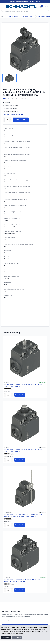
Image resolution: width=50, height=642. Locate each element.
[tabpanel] (25, 49)
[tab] (9, 78)
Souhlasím (6, 637)
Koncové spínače (28, 16)
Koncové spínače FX (44, 16)
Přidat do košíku (21, 119)
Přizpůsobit (17, 637)
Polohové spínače (13, 16)
